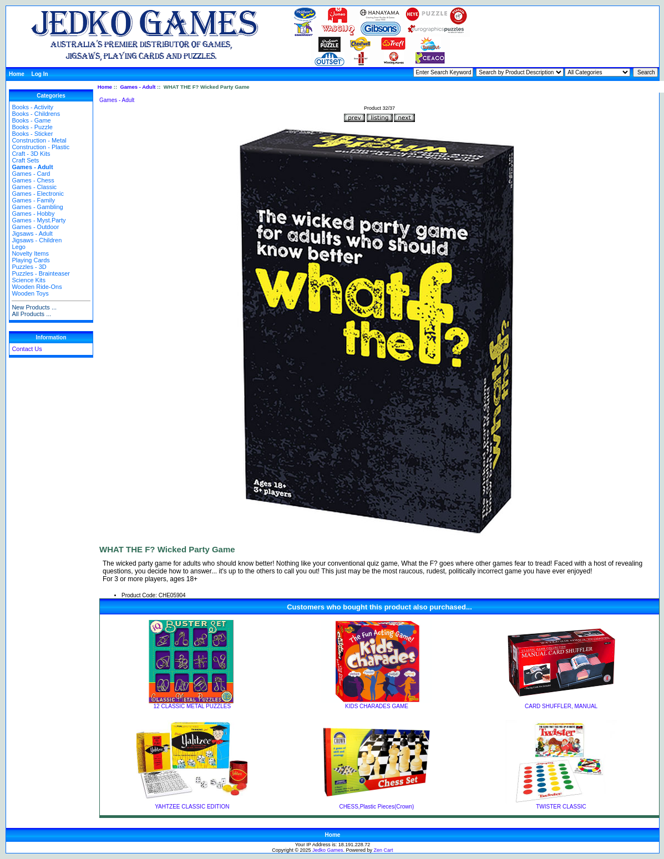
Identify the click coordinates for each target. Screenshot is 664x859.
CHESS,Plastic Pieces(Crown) (376, 807)
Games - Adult (137, 87)
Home (16, 74)
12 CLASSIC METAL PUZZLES (192, 706)
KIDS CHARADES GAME (376, 706)
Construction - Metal (39, 140)
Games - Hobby (33, 213)
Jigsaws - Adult (32, 233)
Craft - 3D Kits (31, 153)
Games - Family (33, 200)
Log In (40, 74)
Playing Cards (30, 260)
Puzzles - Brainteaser (41, 273)
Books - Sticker (32, 133)
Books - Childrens (36, 113)
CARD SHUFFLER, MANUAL (561, 706)
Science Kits (28, 280)
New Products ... (34, 307)
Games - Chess (33, 180)
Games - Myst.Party (38, 220)
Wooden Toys (30, 293)
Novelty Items (30, 253)
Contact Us (27, 348)
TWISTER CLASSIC (561, 807)
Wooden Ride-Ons (37, 286)
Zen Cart (383, 850)
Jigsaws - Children (37, 240)
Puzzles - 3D (29, 266)
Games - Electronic (38, 193)
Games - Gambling (37, 207)
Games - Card (31, 173)
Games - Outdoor (35, 226)
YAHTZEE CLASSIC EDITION (192, 807)
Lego (18, 246)
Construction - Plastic (40, 147)
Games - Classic (34, 187)
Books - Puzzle (32, 127)
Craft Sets (25, 160)
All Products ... (31, 314)
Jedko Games (327, 850)
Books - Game (31, 120)
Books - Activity (32, 107)
